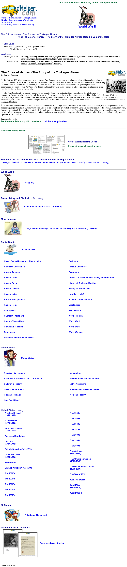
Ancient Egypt (10, 283)
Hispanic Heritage (12, 395)
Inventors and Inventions (80, 299)
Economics (9, 332)
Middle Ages (74, 305)
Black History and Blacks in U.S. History (17, 24)
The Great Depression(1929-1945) (80, 460)
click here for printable (55, 121)
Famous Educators (78, 267)
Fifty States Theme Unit (36, 515)
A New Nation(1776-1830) (11, 422)
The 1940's (75, 413)
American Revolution (15, 436)
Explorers (73, 261)
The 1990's (75, 440)
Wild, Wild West (77, 480)
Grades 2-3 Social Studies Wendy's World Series (91, 278)
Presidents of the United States (84, 389)
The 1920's (10, 490)
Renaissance (75, 310)
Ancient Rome (10, 305)
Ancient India (10, 294)
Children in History (13, 384)
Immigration (75, 373)
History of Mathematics (80, 289)
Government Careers (14, 389)
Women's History (78, 395)
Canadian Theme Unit (14, 316)
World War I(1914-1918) (75, 486)
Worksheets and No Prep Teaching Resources (19, 18)
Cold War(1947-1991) (10, 443)
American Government (14, 267)
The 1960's (75, 424)
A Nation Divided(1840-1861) (12, 414)
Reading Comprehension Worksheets (17, 20)
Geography (74, 272)
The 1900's (10, 479)
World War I (74, 321)
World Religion (76, 316)
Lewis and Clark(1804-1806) (12, 456)
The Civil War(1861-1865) (76, 452)
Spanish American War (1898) (18, 468)
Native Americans (78, 384)
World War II (6, 22)
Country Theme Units (14, 321)
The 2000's (75, 446)
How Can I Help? (76, 294)
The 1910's (10, 484)
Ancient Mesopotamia (14, 299)
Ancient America (12, 272)
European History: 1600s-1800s (18, 338)
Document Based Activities (52, 543)
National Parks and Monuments (84, 378)
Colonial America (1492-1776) (18, 449)
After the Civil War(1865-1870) (13, 429)
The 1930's (10, 495)
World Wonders (76, 332)
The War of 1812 (77, 474)
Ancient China (10, 278)
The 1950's (75, 418)
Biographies (10, 310)
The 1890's (10, 473)
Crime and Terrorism (13, 327)
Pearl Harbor (11, 462)
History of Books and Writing (82, 283)
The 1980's (75, 435)
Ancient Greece (11, 289)
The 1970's (75, 429)
